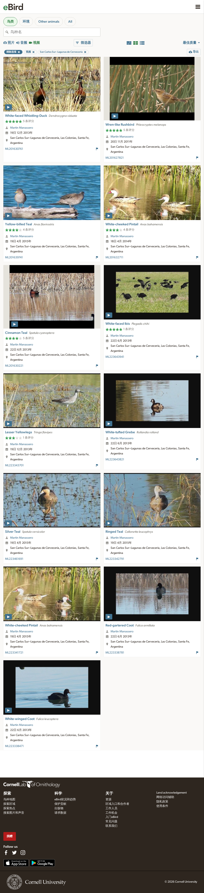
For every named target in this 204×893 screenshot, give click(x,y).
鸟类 (10, 21)
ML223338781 (114, 652)
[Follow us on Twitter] (14, 852)
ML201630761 (14, 148)
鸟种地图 (9, 799)
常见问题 (111, 821)
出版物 (58, 808)
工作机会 (111, 812)
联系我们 (111, 825)
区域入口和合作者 (117, 803)
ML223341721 (14, 652)
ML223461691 (14, 558)
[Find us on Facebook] (5, 852)
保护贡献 (60, 803)
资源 (108, 799)
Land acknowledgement (171, 792)
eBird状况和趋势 (65, 799)
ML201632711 (114, 257)
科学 (58, 793)
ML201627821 (114, 157)
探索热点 (9, 808)
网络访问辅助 (165, 797)
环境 (26, 21)
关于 (109, 793)
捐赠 (9, 836)
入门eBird (111, 817)
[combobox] (55, 32)
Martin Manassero (21, 127)
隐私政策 (162, 801)
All (70, 21)
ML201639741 (14, 257)
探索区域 (9, 803)
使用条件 (162, 806)
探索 (7, 793)
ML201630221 (14, 365)
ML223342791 (114, 558)
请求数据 (60, 812)
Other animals (48, 21)
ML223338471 (14, 746)
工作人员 (111, 808)
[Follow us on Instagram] (22, 852)
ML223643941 (114, 356)
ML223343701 (14, 465)
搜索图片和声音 (13, 812)
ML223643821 (114, 459)
